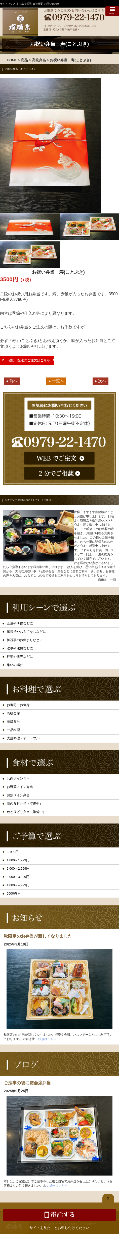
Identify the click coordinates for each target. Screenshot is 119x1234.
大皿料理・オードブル (23, 738)
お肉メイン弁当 (18, 778)
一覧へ (58, 381)
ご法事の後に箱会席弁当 (27, 1082)
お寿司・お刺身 (18, 705)
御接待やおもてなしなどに (26, 632)
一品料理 (13, 730)
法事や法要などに (20, 648)
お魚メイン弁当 (18, 795)
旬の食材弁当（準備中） (25, 803)
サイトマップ (7, 3)
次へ (102, 381)
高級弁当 (39, 60)
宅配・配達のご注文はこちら (29, 360)
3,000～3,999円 (18, 877)
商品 (24, 60)
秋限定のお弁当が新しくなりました (38, 936)
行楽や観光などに (20, 656)
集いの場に (15, 665)
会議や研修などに (20, 623)
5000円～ (13, 893)
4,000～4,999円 (18, 885)
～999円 (13, 852)
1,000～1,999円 (18, 860)
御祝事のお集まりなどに (25, 640)
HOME (12, 60)
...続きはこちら (46, 1039)
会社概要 (38, 3)
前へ (13, 381)
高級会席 (13, 713)
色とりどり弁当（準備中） (26, 812)
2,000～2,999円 (18, 868)
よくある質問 (23, 3)
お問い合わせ (51, 3)
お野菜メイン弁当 (20, 787)
